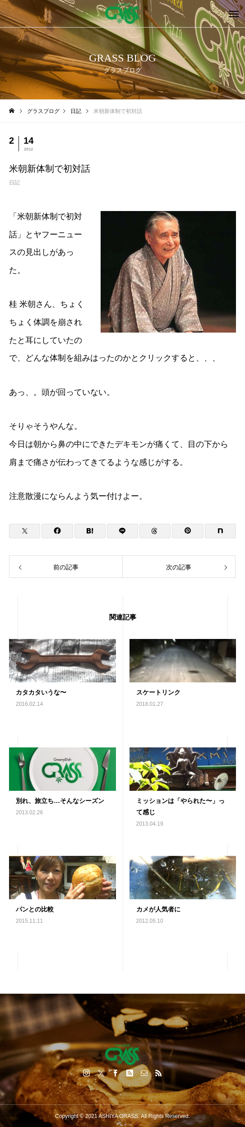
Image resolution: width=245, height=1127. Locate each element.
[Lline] (122, 531)
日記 (14, 182)
